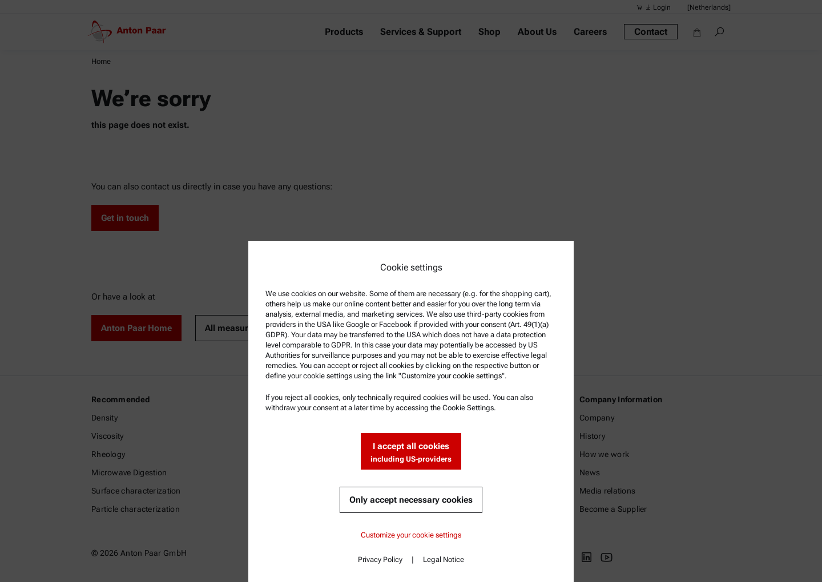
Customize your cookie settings (411, 535)
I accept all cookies (411, 452)
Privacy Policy (380, 559)
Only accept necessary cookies (411, 500)
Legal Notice (443, 559)
